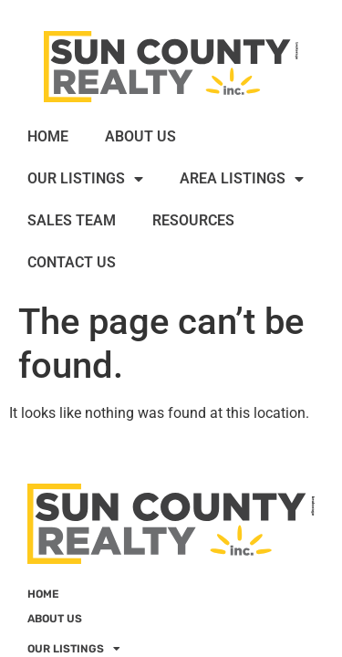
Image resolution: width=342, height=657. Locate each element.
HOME (47, 136)
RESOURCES (193, 220)
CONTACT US (71, 262)
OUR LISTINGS (85, 178)
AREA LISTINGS (242, 178)
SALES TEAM (71, 220)
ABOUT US (140, 136)
